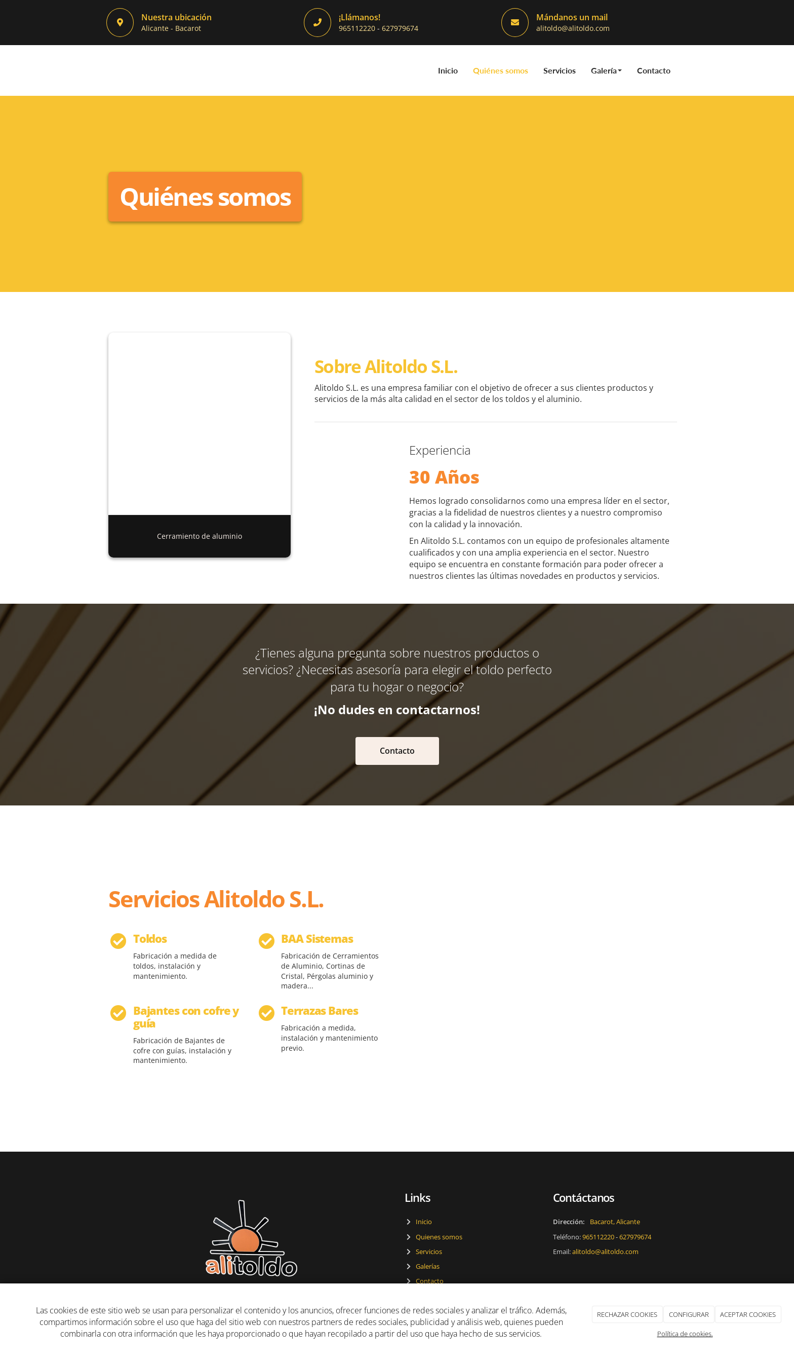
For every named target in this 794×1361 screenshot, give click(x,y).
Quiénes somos (500, 70)
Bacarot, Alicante (615, 1222)
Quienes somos (437, 1236)
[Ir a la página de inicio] (106, 70)
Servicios (559, 70)
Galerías (426, 1266)
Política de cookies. (685, 1333)
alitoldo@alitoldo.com (573, 28)
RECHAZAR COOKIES (627, 1314)
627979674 (400, 28)
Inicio (448, 70)
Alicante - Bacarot (171, 28)
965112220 (358, 28)
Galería (606, 70)
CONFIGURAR (689, 1314)
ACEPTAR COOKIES (748, 1314)
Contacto (653, 70)
